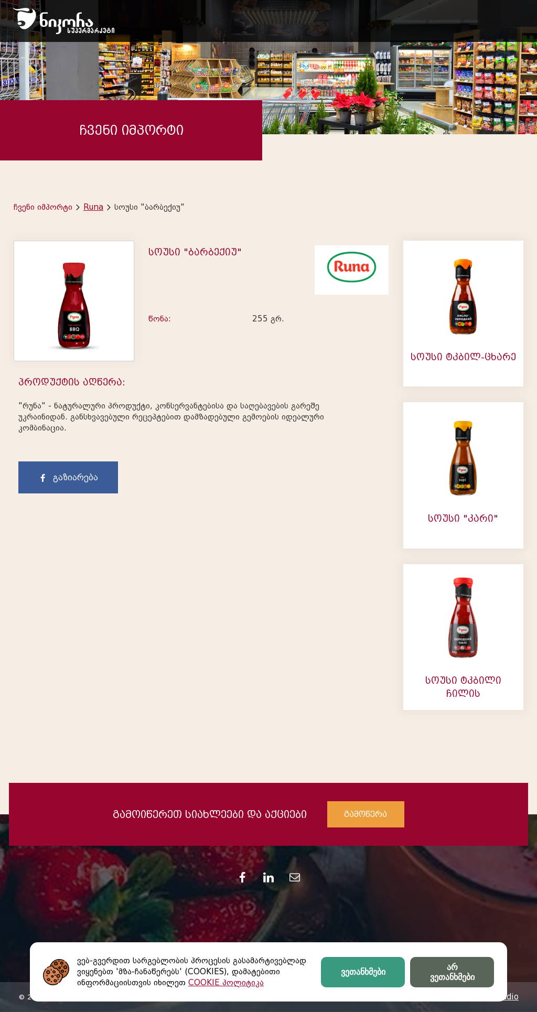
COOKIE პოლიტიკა (226, 982)
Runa (93, 207)
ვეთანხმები (363, 971)
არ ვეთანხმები (452, 972)
